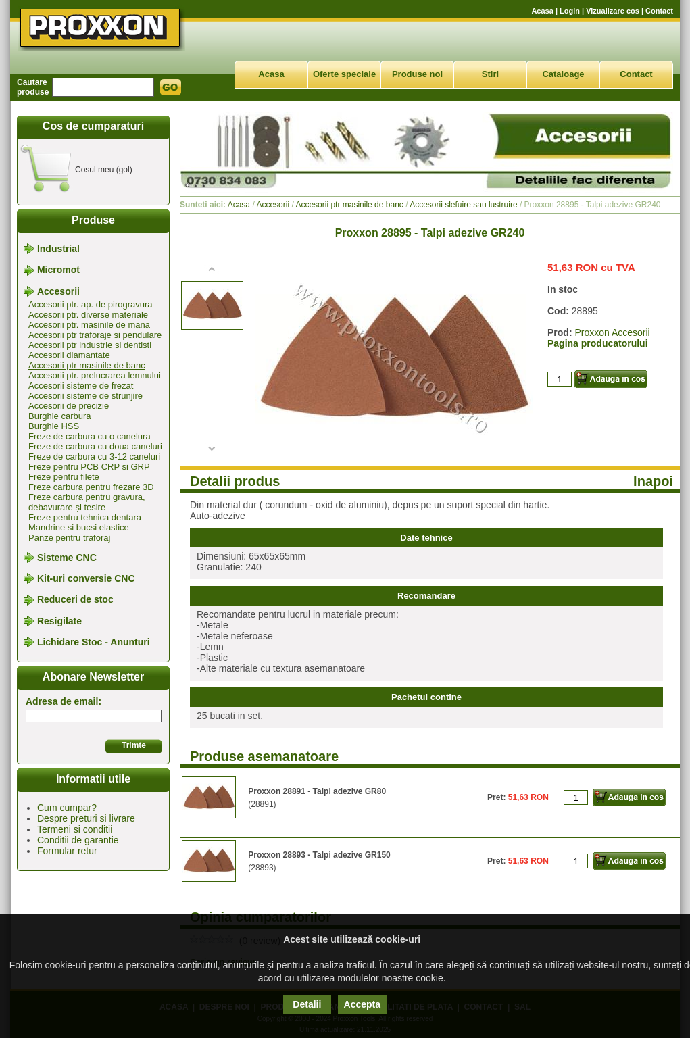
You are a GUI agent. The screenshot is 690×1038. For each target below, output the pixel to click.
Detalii (307, 1004)
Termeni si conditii (74, 829)
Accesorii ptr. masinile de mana (89, 325)
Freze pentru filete (63, 477)
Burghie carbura (59, 416)
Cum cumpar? (67, 807)
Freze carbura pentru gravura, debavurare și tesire (86, 502)
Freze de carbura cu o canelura (89, 436)
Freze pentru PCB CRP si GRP (89, 467)
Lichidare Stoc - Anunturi (93, 642)
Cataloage (563, 74)
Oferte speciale (344, 74)
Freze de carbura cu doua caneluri (95, 446)
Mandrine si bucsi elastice (78, 527)
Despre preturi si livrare (86, 818)
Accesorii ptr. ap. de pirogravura (90, 304)
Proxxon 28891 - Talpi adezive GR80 (317, 791)
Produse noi (417, 74)
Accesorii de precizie (68, 406)
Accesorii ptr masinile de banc (86, 365)
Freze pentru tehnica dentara (84, 517)
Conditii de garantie (78, 840)
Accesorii (58, 291)
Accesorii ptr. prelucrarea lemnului (94, 375)
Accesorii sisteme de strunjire (85, 396)
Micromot (58, 270)
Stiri (490, 74)
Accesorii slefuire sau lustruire (463, 204)
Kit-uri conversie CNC (86, 578)
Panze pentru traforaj (69, 538)
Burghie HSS (53, 426)
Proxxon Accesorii (611, 332)
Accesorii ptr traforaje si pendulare (95, 335)
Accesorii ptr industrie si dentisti (89, 345)
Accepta (362, 1004)
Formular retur (67, 850)
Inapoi (653, 481)
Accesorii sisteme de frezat (80, 385)
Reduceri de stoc (75, 600)
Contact (659, 11)
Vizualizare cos (612, 11)
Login (570, 11)
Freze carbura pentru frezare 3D (91, 487)
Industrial (58, 248)
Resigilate (59, 621)
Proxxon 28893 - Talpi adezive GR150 (319, 855)
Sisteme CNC (67, 557)
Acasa (542, 11)
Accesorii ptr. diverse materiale (88, 315)
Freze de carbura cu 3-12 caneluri (94, 456)
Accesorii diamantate (69, 355)
